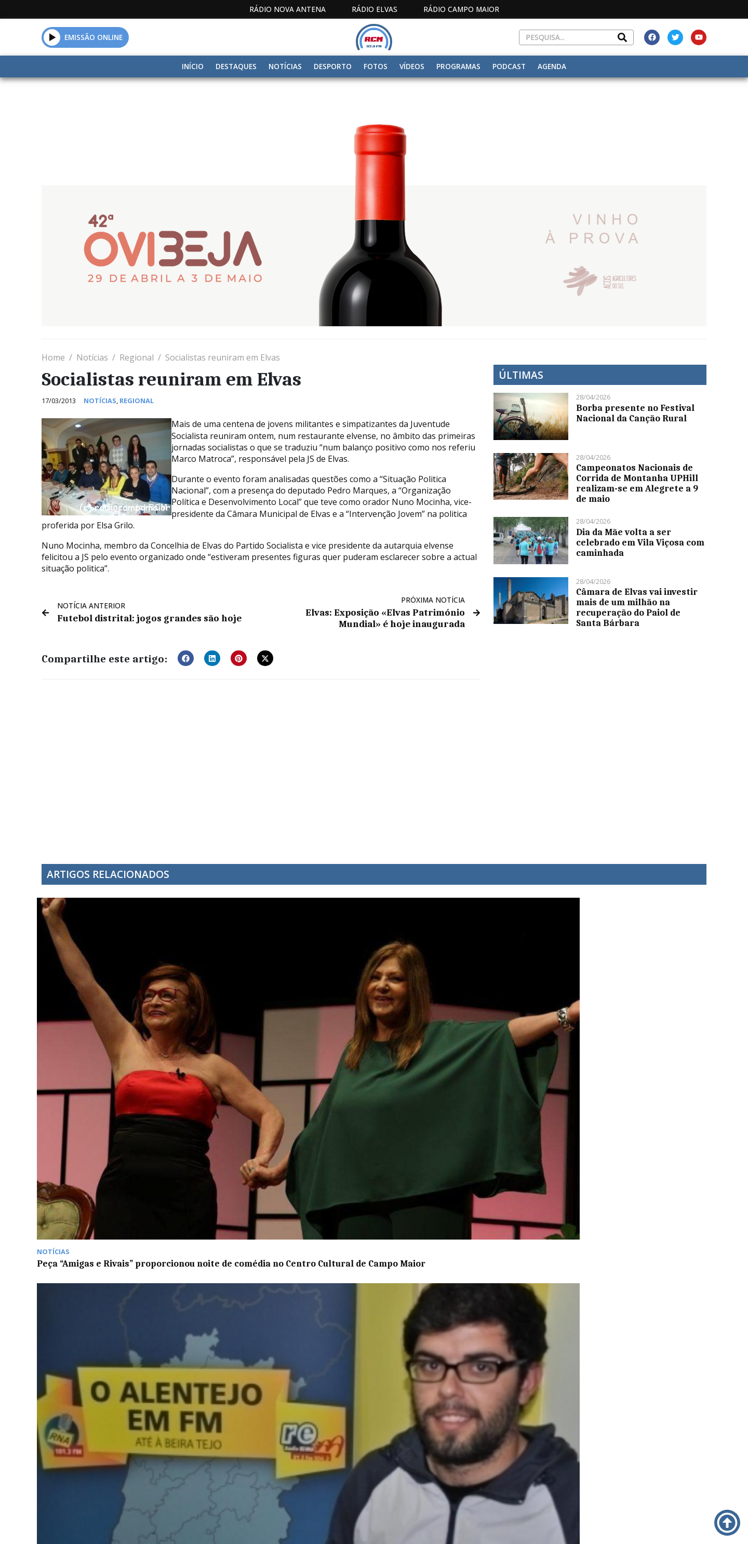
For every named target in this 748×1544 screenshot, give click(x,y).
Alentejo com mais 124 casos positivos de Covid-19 (103, 1184)
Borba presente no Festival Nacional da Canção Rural (635, 413)
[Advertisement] (261, 763)
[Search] (622, 37)
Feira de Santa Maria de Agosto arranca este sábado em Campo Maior (279, 1189)
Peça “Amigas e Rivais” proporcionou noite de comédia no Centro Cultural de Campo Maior (116, 1028)
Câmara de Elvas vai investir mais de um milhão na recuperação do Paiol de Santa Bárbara (637, 607)
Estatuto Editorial (354, 1435)
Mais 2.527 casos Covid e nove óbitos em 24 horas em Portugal (627, 1023)
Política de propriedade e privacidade (631, 1435)
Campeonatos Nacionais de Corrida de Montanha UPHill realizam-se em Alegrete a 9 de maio (637, 483)
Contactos (512, 1435)
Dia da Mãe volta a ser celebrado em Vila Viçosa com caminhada (640, 542)
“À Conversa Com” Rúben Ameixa (280, 1018)
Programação (442, 1435)
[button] (52, 37)
